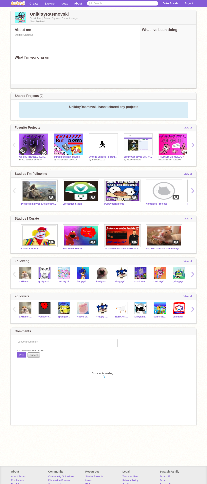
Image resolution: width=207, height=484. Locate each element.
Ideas (64, 3)
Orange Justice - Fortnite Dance (103, 156)
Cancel (34, 355)
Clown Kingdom (30, 248)
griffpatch (43, 281)
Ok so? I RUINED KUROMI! (33, 156)
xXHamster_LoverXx (32, 159)
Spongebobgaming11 (64, 316)
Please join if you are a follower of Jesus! (39, 203)
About (78, 3)
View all (187, 127)
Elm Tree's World (72, 248)
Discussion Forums (59, 480)
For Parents (18, 480)
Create (33, 3)
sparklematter (141, 281)
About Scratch (19, 476)
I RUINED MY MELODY (171, 156)
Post (21, 355)
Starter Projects (94, 476)
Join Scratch (171, 3)
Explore (50, 3)
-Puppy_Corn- (102, 316)
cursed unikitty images (67, 156)
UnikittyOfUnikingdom (160, 281)
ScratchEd (165, 476)
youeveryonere (134, 159)
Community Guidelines (61, 476)
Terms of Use (130, 476)
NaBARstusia (121, 316)
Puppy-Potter (83, 281)
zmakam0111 (98, 159)
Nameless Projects (156, 203)
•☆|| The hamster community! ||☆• (163, 248)
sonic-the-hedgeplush (160, 316)
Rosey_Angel (83, 316)
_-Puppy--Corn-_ (179, 281)
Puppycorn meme (114, 203)
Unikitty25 (63, 281)
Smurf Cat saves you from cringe (138, 156)
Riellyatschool (102, 281)
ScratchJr (165, 480)
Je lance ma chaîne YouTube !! (121, 248)
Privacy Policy (130, 480)
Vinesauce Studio (73, 203)
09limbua (178, 316)
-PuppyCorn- (121, 281)
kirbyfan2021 (141, 316)
